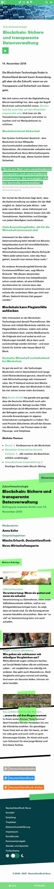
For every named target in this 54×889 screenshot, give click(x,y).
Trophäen (11, 822)
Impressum (12, 831)
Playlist (41, 885)
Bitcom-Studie (15, 397)
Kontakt (10, 812)
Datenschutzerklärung (18, 826)
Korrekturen (12, 836)
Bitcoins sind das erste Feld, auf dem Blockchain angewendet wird (25, 109)
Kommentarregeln (16, 841)
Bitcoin (9, 445)
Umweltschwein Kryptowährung (22, 462)
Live (14, 885)
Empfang (11, 817)
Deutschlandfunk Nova (18, 807)
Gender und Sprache (17, 845)
